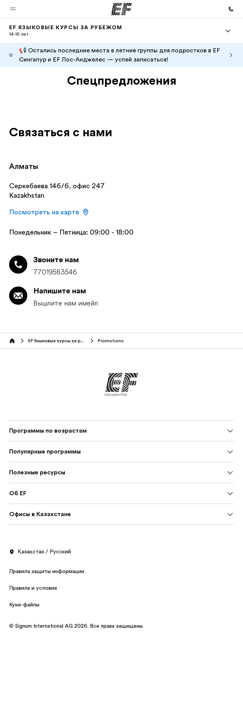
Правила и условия (33, 588)
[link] (65, 30)
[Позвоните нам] (231, 9)
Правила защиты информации (46, 571)
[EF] (121, 9)
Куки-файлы (24, 605)
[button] (13, 9)
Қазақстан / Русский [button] (40, 551)
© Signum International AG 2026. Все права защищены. (76, 626)
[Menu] (228, 31)
